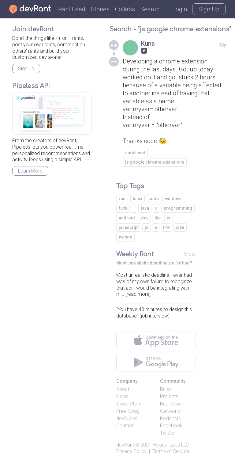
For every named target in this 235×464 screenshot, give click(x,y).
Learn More (30, 171)
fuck (123, 208)
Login (179, 9)
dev (144, 217)
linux (137, 198)
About (122, 389)
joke (180, 227)
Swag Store (129, 404)
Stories (100, 9)
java (145, 208)
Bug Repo (170, 404)
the (158, 217)
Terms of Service (170, 451)
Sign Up (209, 9)
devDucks (126, 418)
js (146, 227)
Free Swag (128, 411)
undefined (135, 152)
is (168, 217)
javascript (129, 227)
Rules (166, 389)
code (153, 198)
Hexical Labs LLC (171, 445)
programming (178, 208)
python (125, 236)
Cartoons (170, 411)
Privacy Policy (131, 451)
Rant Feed (71, 9)
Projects (169, 396)
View (190, 254)
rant (123, 198)
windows (174, 198)
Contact (124, 425)
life (166, 227)
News (122, 396)
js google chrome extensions (154, 162)
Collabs (125, 9)
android (127, 217)
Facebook (171, 425)
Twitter (167, 433)
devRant (125, 445)
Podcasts (170, 418)
